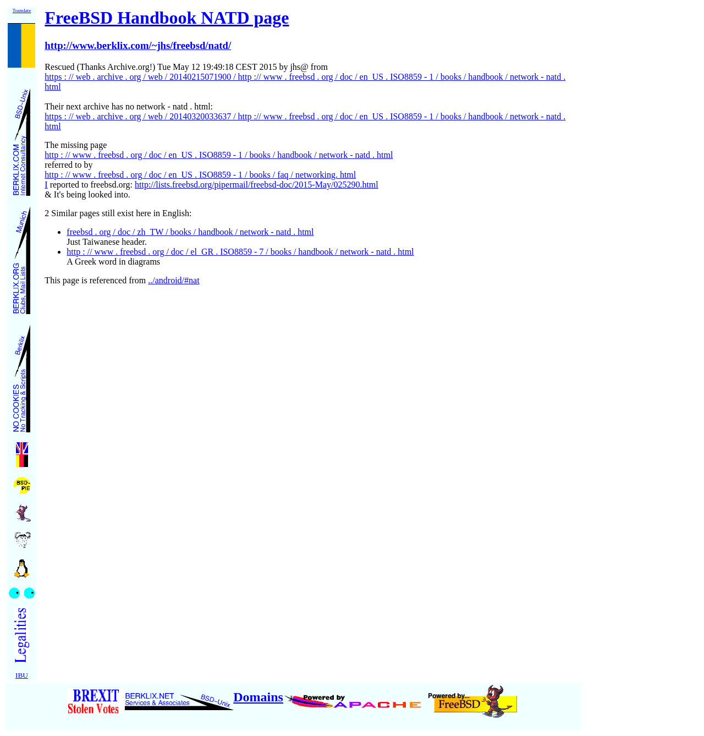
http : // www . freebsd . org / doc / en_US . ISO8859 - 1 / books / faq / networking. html (200, 174)
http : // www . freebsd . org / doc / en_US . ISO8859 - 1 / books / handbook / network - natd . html (219, 155)
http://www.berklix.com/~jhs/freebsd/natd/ (138, 45)
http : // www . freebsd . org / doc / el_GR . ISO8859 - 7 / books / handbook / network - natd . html (240, 251)
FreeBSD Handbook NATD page (167, 18)
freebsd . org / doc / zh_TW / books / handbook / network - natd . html (190, 232)
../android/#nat (173, 280)
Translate (21, 10)
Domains (258, 697)
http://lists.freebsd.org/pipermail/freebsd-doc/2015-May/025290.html (256, 184)
